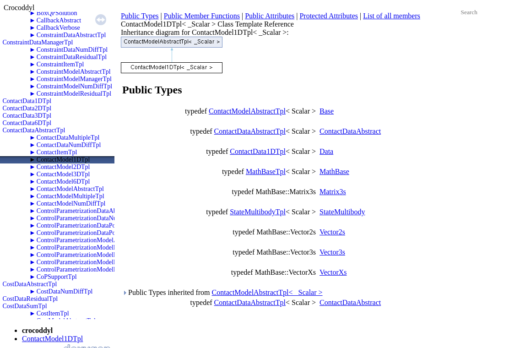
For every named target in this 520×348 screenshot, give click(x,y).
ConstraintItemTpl (60, 64)
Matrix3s (333, 192)
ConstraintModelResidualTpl (74, 93)
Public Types (140, 16)
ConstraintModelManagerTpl (74, 79)
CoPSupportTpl (57, 276)
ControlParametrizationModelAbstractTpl (90, 240)
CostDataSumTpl (25, 306)
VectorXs (333, 272)
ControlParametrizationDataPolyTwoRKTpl (93, 232)
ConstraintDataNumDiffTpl (72, 49)
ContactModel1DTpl (63, 159)
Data (326, 151)
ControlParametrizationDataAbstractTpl (88, 210)
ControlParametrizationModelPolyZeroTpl (91, 269)
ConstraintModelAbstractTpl (74, 71)
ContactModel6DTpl (63, 181)
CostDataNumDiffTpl (65, 291)
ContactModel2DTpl (63, 166)
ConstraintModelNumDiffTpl (74, 86)
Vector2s (332, 232)
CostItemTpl (53, 313)
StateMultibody (342, 212)
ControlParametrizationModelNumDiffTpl (91, 247)
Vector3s (332, 252)
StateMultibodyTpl (258, 212)
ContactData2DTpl (27, 108)
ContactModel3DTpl (63, 174)
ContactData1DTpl (27, 101)
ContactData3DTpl (27, 115)
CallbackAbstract (59, 20)
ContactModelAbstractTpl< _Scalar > (267, 292)
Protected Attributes (328, 16)
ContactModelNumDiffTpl (71, 203)
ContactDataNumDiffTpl (69, 144)
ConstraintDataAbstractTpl (71, 35)
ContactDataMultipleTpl (68, 137)
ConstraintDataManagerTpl (38, 42)
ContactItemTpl (57, 152)
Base (327, 111)
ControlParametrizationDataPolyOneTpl (88, 225)
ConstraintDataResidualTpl (72, 57)
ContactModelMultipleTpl (70, 196)
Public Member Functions (202, 16)
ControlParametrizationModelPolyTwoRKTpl (95, 262)
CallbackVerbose (58, 27)
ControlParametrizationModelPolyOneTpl (91, 254)
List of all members (391, 16)
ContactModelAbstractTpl (70, 188)
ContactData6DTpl (27, 123)
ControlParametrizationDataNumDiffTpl (89, 218)
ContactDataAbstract (350, 131)
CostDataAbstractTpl (30, 284)
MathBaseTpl (266, 171)
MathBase (334, 171)
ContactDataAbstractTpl (34, 130)
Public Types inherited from (222, 292)
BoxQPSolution (57, 13)
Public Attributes (269, 16)
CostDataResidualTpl (30, 298)
